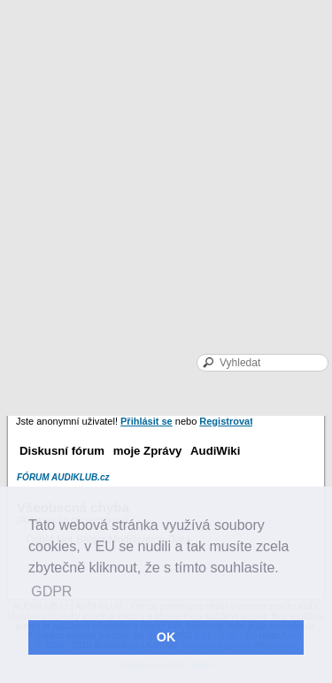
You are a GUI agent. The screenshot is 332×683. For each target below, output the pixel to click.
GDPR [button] (51, 591)
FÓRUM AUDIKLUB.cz (63, 477)
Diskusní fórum (61, 450)
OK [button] (166, 637)
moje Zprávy (147, 450)
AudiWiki (215, 450)
